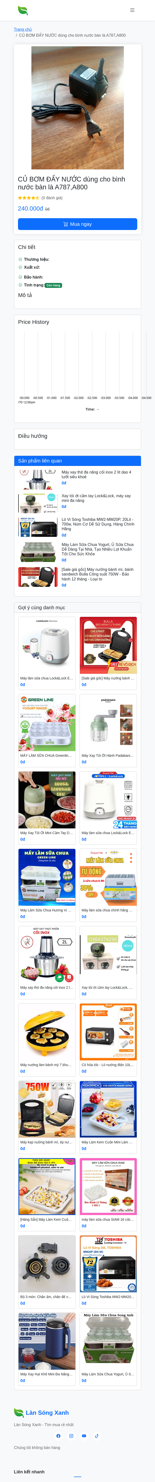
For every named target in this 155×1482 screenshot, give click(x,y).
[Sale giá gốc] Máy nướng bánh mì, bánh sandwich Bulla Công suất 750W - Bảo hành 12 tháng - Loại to (98, 574)
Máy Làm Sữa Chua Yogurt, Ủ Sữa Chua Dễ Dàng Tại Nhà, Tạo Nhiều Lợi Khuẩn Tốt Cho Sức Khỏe (98, 549)
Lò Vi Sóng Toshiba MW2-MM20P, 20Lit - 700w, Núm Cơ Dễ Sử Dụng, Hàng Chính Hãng (98, 524)
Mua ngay (77, 224)
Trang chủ (23, 29)
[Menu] (132, 10)
